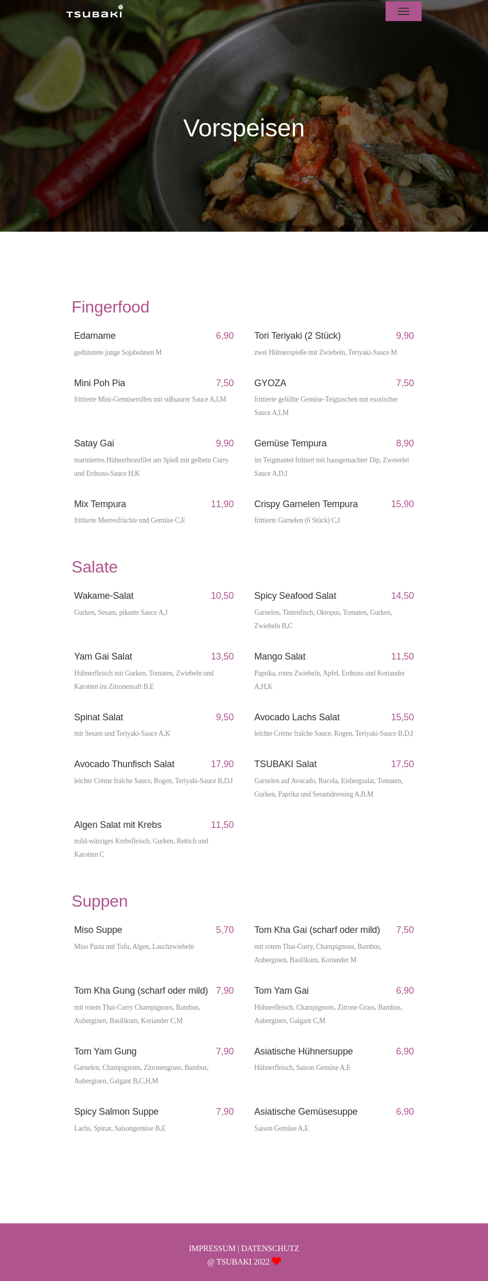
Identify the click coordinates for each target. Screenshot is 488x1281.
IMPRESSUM (212, 1248)
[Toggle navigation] (404, 11)
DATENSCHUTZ (270, 1248)
